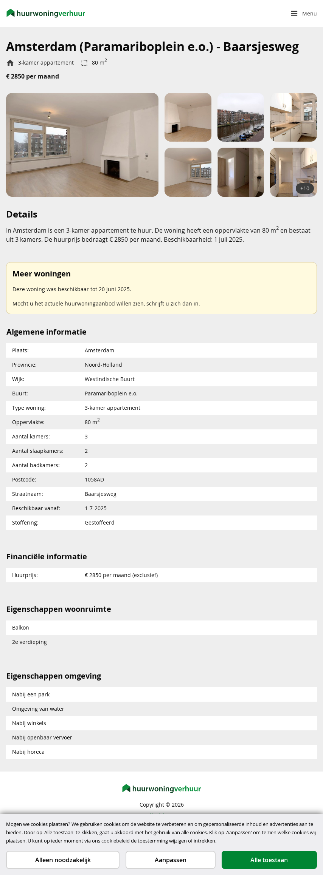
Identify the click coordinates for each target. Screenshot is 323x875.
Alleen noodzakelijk (63, 860)
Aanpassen (170, 860)
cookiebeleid (115, 840)
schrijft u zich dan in (172, 303)
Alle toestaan (269, 860)
